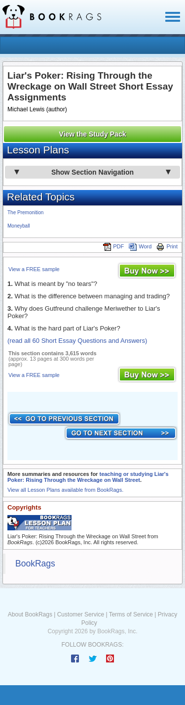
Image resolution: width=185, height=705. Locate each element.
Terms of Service (131, 614)
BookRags (35, 563)
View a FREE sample (34, 269)
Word (140, 246)
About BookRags (30, 614)
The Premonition (25, 212)
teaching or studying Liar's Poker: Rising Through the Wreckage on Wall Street (88, 477)
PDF (113, 246)
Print (167, 246)
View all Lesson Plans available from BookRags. (65, 490)
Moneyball (18, 226)
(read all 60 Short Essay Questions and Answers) (77, 340)
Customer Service (80, 614)
